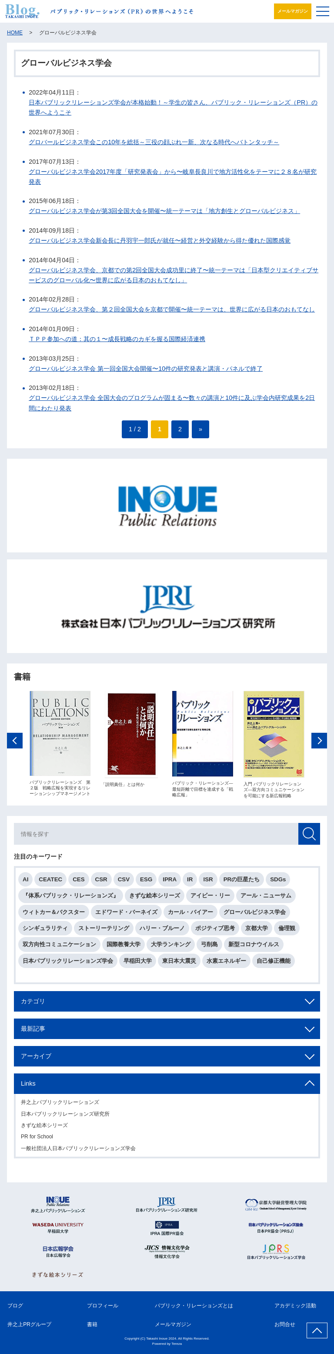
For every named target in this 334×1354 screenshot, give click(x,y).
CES (78, 881)
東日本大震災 (179, 962)
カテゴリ (33, 1002)
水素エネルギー (226, 962)
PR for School (37, 1139)
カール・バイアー (190, 914)
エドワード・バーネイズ (126, 914)
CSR (101, 881)
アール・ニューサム (265, 897)
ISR (208, 881)
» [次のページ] (200, 429)
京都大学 (256, 930)
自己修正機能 (274, 962)
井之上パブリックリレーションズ (60, 1104)
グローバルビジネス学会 (255, 914)
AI (25, 881)
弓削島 (209, 946)
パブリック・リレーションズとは (194, 1306)
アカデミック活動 (295, 1306)
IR (190, 881)
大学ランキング (170, 946)
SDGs (278, 881)
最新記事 (33, 1030)
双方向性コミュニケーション (59, 946)
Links (28, 1085)
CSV (124, 881)
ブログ (15, 1306)
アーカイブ (36, 1058)
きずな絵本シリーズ (154, 897)
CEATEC (50, 881)
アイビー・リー (210, 897)
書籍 (92, 1324)
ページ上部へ (317, 1330)
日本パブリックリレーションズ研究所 (65, 1116)
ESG (146, 881)
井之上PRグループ (29, 1324)
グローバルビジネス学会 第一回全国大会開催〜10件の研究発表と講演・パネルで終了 (146, 368)
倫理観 (286, 930)
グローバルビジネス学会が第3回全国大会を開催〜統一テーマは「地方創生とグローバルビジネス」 (164, 210)
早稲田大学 (138, 962)
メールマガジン (292, 11)
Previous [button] (15, 742)
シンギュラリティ (45, 930)
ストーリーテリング (103, 930)
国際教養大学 (123, 946)
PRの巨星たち (242, 881)
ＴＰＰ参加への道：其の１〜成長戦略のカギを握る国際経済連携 (117, 338)
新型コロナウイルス (253, 946)
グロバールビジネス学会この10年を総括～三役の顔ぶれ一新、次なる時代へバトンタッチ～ (154, 142)
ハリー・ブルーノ (162, 930)
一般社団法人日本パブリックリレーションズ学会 (78, 1150)
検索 (309, 836)
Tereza (176, 1344)
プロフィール (102, 1306)
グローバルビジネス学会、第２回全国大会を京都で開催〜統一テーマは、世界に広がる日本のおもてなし (172, 309)
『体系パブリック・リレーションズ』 (71, 897)
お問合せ (284, 1324)
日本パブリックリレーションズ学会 (68, 962)
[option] (60, 746)
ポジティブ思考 (215, 930)
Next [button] (319, 742)
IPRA (170, 881)
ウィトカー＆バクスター (54, 914)
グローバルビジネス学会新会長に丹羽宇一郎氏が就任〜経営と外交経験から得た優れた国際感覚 (160, 240)
